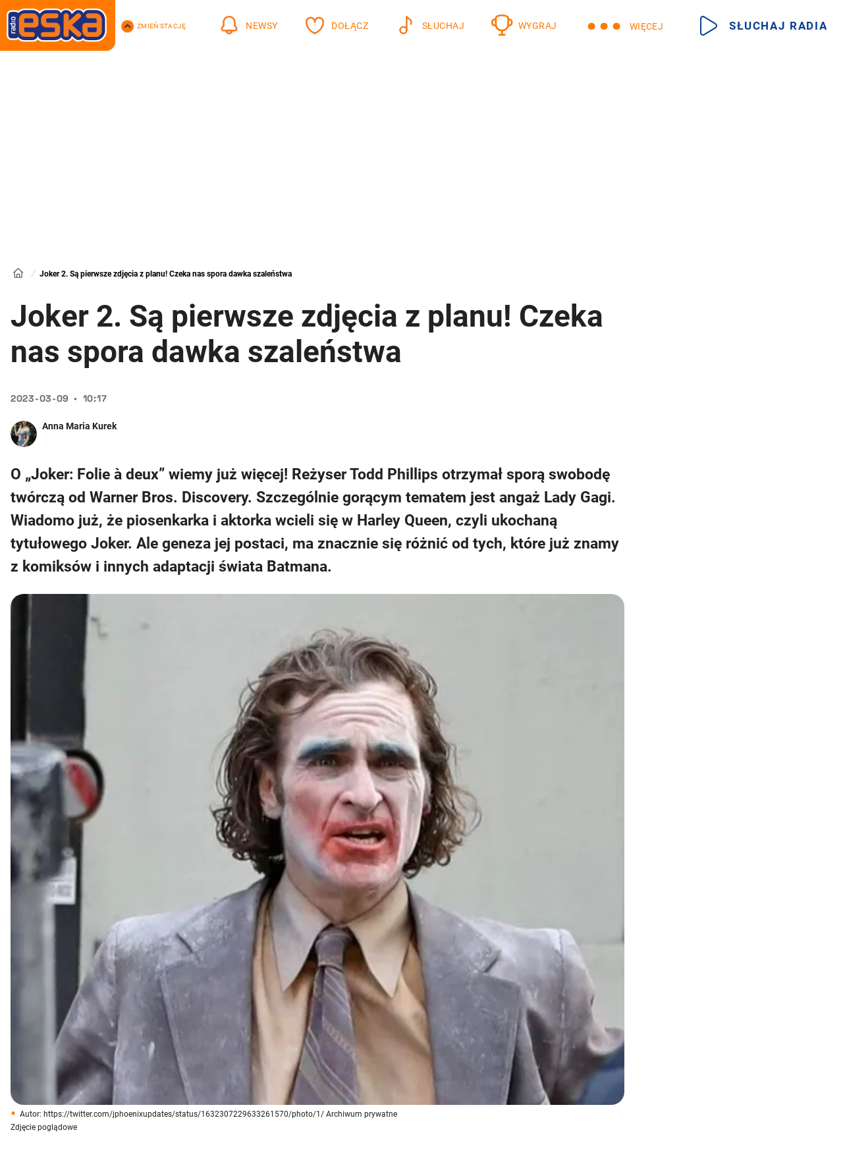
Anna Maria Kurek (79, 426)
